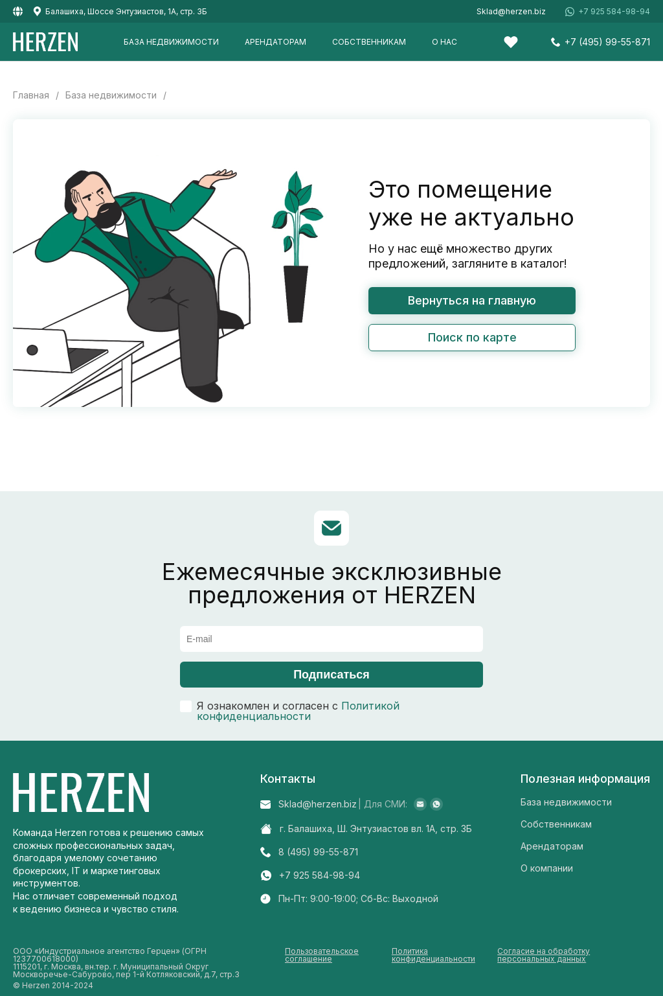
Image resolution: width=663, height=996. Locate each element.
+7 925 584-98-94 (614, 12)
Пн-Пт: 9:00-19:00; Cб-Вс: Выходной (358, 898)
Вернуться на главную (472, 300)
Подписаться (331, 674)
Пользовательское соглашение (322, 955)
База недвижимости (171, 42)
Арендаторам (275, 42)
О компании (547, 868)
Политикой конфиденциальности (298, 711)
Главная (31, 95)
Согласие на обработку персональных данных (543, 955)
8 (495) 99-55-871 (318, 852)
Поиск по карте (472, 337)
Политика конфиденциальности (433, 955)
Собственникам (369, 42)
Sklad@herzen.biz (511, 12)
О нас (444, 42)
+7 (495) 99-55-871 (607, 42)
